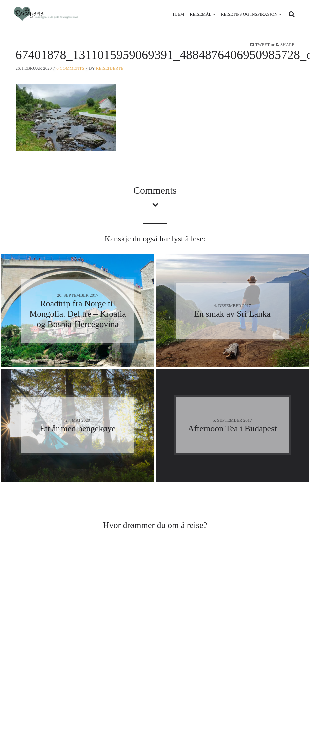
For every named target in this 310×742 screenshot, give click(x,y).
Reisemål (201, 14)
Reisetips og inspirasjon (249, 14)
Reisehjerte (109, 68)
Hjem (178, 14)
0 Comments (70, 68)
